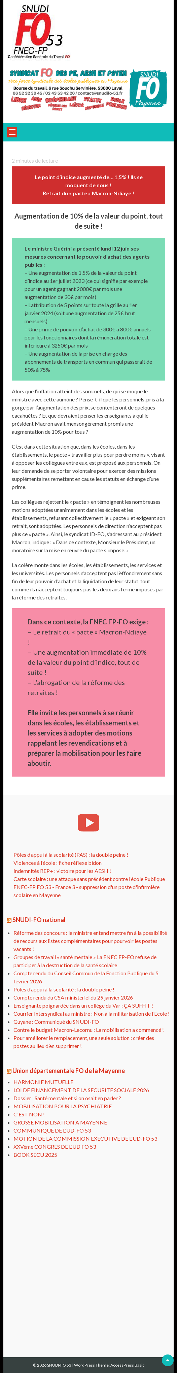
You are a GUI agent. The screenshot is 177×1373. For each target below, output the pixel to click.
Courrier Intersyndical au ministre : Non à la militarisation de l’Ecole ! (91, 1013)
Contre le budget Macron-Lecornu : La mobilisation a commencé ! (88, 1029)
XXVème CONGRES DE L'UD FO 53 (54, 1146)
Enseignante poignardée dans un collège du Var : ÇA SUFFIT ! (83, 1005)
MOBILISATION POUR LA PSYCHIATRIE (62, 1106)
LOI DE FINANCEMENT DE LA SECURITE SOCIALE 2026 (81, 1090)
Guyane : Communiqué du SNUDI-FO (56, 1021)
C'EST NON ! (29, 1114)
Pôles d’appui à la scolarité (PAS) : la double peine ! (70, 854)
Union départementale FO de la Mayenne (68, 1070)
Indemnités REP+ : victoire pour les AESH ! (62, 871)
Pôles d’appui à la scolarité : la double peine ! (63, 989)
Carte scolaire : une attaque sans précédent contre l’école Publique (89, 879)
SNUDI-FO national (39, 919)
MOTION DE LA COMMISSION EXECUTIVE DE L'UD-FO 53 (85, 1138)
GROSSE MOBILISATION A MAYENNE (60, 1122)
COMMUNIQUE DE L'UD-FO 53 (52, 1130)
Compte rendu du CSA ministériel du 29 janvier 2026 (73, 997)
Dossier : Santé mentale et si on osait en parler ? (67, 1098)
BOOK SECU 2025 (35, 1154)
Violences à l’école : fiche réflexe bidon (57, 862)
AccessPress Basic (127, 1365)
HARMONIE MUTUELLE (43, 1082)
